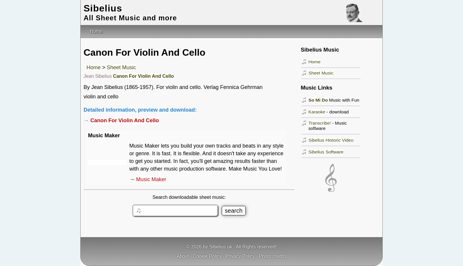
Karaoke (316, 111)
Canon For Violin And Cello (143, 76)
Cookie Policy (207, 256)
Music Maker (151, 179)
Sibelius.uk (220, 246)
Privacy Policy (240, 256)
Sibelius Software (325, 151)
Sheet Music (121, 67)
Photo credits (272, 256)
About (183, 256)
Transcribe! (319, 122)
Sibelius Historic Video (330, 140)
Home (94, 67)
